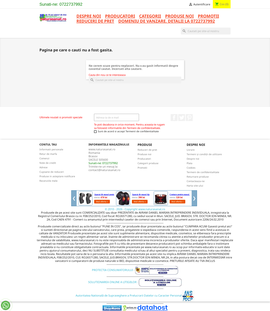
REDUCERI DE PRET (95, 21)
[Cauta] (206, 31)
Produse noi (144, 154)
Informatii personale (51, 149)
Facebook (174, 117)
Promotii (142, 167)
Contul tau (48, 144)
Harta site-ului (195, 185)
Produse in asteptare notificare (57, 176)
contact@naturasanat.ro (104, 170)
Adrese (43, 167)
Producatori (144, 158)
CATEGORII (150, 16)
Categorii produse (148, 163)
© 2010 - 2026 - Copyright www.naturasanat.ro (135, 209)
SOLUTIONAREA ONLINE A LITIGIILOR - (135, 282)
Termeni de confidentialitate (203, 172)
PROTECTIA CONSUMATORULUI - (135, 270)
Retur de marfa (48, 154)
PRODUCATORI (120, 16)
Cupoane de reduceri (51, 171)
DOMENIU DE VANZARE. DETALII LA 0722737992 (166, 21)
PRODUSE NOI (179, 16)
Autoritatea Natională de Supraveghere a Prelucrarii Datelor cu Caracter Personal (135, 295)
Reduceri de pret (147, 149)
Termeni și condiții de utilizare (204, 154)
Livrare (191, 149)
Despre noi (88, 16)
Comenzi (44, 158)
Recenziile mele (48, 180)
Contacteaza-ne (196, 181)
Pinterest (189, 117)
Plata (189, 163)
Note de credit (47, 162)
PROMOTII (208, 16)
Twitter (181, 117)
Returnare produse (198, 176)
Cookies (191, 167)
